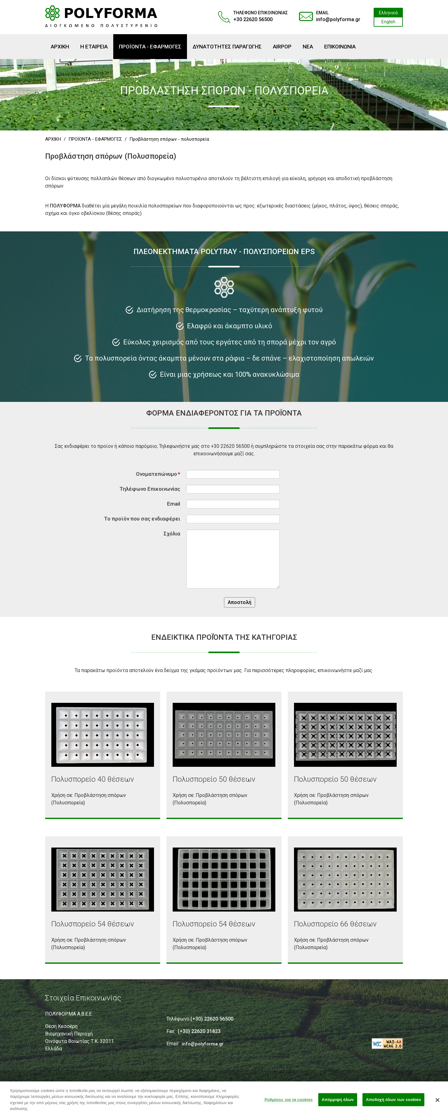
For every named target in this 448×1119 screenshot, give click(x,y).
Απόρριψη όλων (338, 1101)
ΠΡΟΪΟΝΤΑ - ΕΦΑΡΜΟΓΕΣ (95, 139)
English (388, 21)
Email (173, 504)
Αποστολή (239, 602)
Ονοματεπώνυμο (158, 474)
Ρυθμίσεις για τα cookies (288, 1101)
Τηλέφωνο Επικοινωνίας (149, 489)
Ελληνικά (388, 12)
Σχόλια (172, 533)
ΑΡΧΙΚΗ (53, 139)
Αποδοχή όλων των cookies (393, 1101)
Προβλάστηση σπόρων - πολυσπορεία (169, 139)
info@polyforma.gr (338, 19)
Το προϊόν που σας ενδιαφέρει (142, 519)
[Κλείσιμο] (438, 1102)
